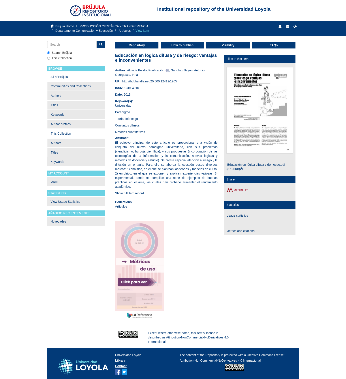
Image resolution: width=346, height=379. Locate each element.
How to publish (182, 45)
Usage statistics (237, 215)
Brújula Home (64, 26)
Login (54, 181)
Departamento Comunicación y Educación (84, 30)
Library (120, 360)
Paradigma (122, 112)
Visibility (228, 45)
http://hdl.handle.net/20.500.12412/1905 (149, 81)
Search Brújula (59, 52)
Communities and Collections (71, 86)
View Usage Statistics (65, 201)
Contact (121, 366)
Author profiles (61, 124)
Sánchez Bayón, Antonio (188, 70)
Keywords (57, 114)
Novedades (58, 221)
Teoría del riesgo (126, 119)
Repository (137, 45)
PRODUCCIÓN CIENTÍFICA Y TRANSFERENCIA (114, 26)
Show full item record (129, 193)
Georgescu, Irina (126, 74)
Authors (56, 95)
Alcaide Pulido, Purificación (145, 70)
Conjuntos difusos (127, 125)
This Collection (59, 58)
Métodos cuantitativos (130, 132)
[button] (295, 26)
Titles (54, 105)
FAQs (274, 45)
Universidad (123, 105)
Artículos (125, 30)
